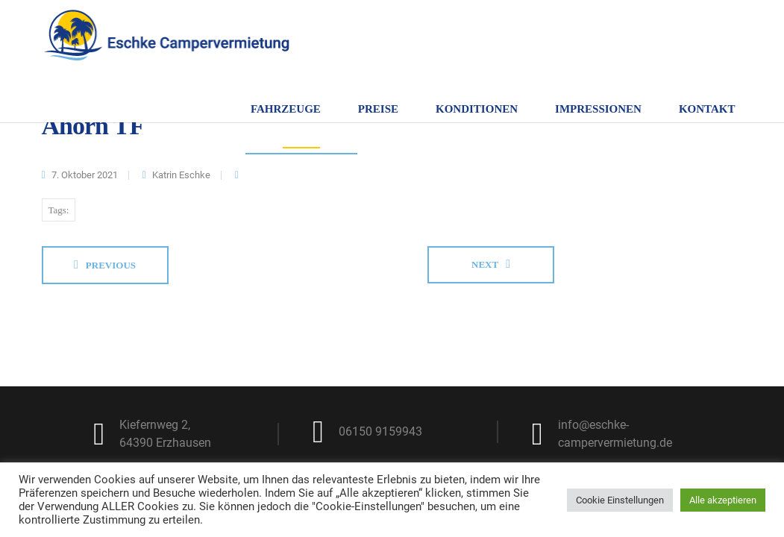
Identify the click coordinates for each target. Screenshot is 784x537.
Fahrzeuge (286, 109)
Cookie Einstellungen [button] (620, 500)
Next (484, 264)
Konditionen (477, 109)
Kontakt (707, 109)
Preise (378, 109)
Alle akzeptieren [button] (722, 500)
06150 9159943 (380, 431)
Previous (111, 265)
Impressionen (598, 109)
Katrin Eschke (181, 174)
